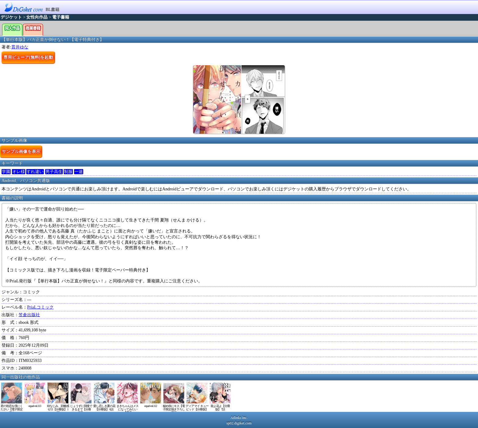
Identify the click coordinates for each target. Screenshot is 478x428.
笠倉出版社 (29, 315)
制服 (68, 171)
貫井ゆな (19, 47)
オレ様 (18, 171)
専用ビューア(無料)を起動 (28, 57)
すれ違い (35, 171)
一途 (78, 171)
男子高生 (53, 171)
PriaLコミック (40, 307)
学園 (6, 171)
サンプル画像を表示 (21, 151)
